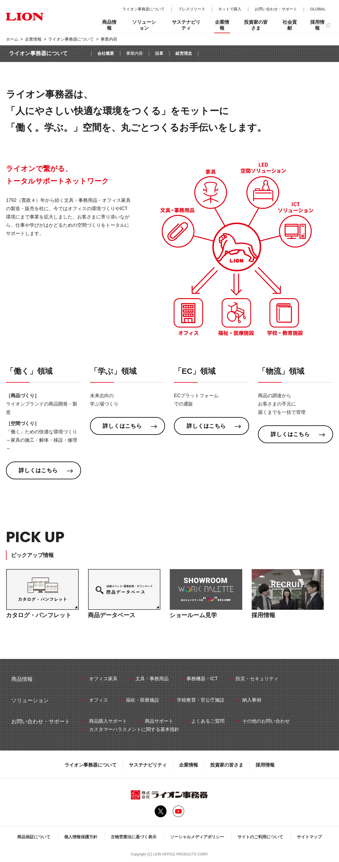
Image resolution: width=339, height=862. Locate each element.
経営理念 (183, 53)
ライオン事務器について (71, 39)
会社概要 (105, 53)
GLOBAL (318, 9)
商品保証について (33, 836)
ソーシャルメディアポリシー (197, 836)
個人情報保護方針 (80, 836)
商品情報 (109, 25)
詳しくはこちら (38, 470)
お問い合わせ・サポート (276, 9)
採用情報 (265, 764)
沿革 (159, 53)
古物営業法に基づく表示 (133, 836)
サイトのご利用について (260, 836)
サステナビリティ (148, 764)
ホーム (12, 39)
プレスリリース (191, 9)
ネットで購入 (229, 9)
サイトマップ (309, 836)
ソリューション (144, 25)
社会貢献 (290, 25)
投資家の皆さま (226, 764)
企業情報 (33, 39)
